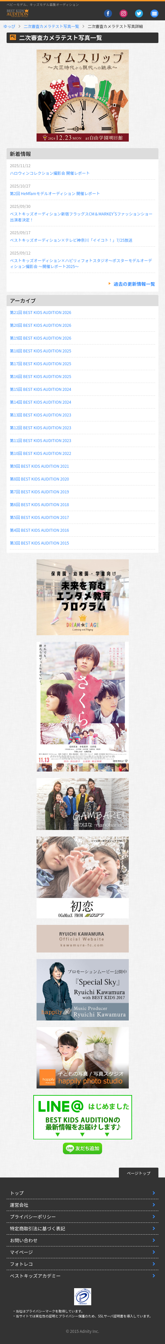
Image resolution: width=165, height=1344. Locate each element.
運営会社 (19, 1204)
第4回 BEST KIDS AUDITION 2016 (39, 530)
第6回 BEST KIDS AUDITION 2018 (39, 504)
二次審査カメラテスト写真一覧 (51, 26)
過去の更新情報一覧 (134, 283)
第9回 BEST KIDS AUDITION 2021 (39, 466)
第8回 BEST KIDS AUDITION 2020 (39, 479)
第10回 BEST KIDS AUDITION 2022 (40, 453)
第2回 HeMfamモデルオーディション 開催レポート (55, 193)
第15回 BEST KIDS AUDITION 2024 (40, 389)
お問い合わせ (24, 1240)
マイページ (21, 1252)
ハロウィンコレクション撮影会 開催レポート (50, 173)
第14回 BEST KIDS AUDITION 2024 (40, 402)
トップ (17, 1193)
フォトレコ (21, 1264)
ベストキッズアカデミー (35, 1275)
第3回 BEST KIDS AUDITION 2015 (39, 543)
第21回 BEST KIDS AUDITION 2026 (40, 312)
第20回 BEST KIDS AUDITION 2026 (40, 325)
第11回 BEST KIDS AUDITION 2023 (40, 440)
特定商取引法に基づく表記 (37, 1228)
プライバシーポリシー (33, 1216)
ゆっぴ (9, 26)
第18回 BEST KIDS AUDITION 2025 (40, 350)
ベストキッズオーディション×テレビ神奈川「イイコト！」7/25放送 (71, 240)
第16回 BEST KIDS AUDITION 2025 (40, 376)
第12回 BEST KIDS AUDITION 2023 (40, 427)
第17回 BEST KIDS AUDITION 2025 (40, 363)
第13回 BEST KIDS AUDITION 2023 (40, 414)
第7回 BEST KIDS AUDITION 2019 (39, 491)
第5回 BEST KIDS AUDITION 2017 (39, 517)
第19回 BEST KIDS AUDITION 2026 (40, 338)
